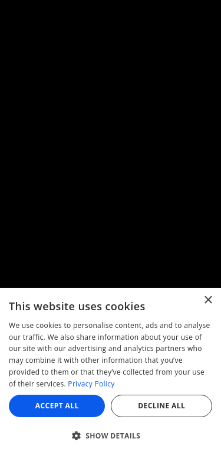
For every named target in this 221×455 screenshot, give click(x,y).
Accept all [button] (57, 406)
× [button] (207, 300)
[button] (110, 435)
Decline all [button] (161, 406)
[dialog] (110, 371)
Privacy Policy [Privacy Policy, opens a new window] (91, 384)
